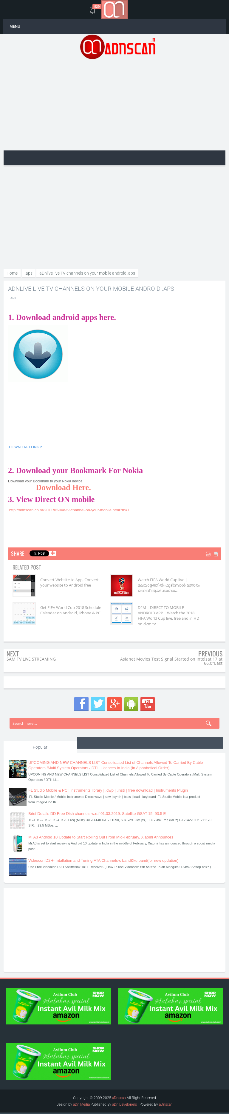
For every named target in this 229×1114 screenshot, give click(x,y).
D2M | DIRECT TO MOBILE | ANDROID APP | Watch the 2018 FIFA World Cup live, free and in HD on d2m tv (168, 616)
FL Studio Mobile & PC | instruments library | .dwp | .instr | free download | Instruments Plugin (108, 790)
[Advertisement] (117, 104)
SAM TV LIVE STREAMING (31, 659)
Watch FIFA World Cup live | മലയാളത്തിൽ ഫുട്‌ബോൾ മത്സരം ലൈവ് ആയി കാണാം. (168, 585)
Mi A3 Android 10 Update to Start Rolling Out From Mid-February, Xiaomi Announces (100, 837)
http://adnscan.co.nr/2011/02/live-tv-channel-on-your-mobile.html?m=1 (69, 510)
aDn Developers (124, 1104)
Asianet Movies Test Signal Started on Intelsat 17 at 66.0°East (171, 661)
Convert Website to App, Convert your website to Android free (69, 582)
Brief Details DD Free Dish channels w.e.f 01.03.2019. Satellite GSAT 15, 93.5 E (97, 813)
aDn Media (81, 1104)
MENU (15, 26)
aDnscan (119, 1098)
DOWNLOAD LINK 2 (25, 447)
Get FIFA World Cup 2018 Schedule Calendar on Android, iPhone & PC (70, 610)
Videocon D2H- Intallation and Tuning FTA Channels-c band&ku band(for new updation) (103, 860)
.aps (13, 297)
